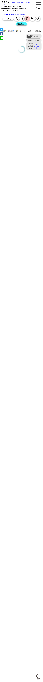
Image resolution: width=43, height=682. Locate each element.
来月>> (34, 265)
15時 (6, 283)
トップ (3, 4)
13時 (6, 280)
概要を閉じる (30, 121)
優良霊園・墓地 (10, 371)
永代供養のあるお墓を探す (20, 101)
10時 (6, 277)
